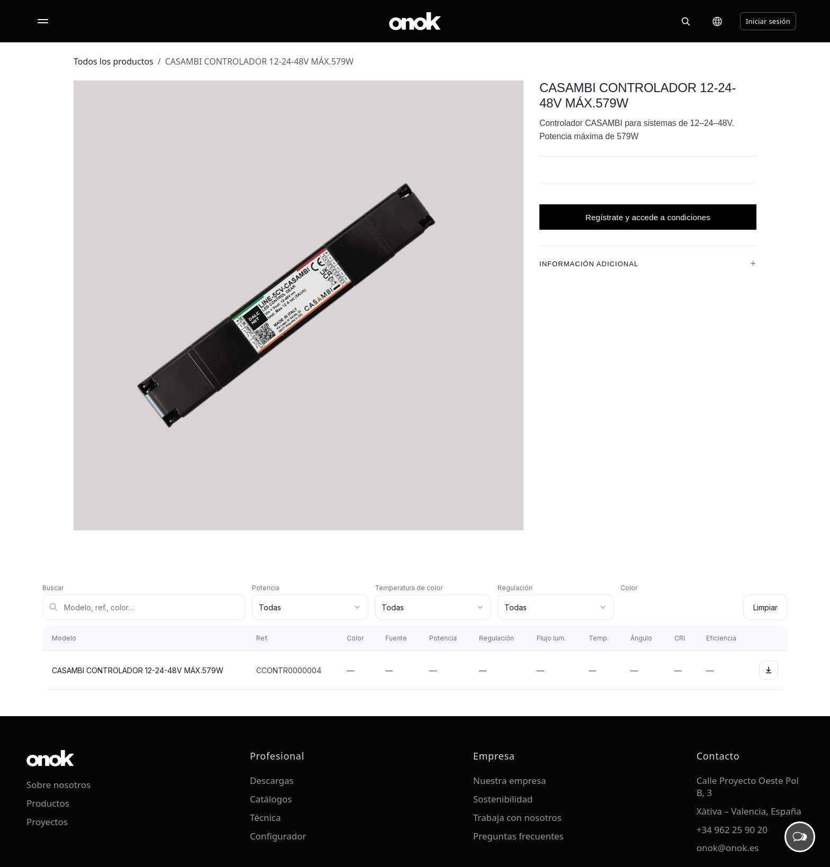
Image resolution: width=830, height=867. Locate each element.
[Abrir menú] (43, 21)
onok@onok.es (728, 848)
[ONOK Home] (415, 21)
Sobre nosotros (58, 785)
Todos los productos (114, 61)
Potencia (265, 587)
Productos (47, 803)
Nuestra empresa (509, 780)
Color (628, 587)
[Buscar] (685, 21)
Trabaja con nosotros (517, 817)
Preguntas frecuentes (518, 836)
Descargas (272, 780)
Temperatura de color (409, 587)
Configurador (278, 836)
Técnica (265, 817)
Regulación (515, 587)
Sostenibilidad (503, 799)
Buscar (53, 587)
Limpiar (765, 607)
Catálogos (271, 799)
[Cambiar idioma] (717, 21)
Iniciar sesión (768, 21)
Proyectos (47, 822)
